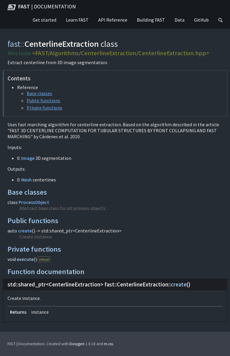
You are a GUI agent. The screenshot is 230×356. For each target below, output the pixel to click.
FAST (41, 7)
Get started (44, 20)
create (25, 231)
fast (13, 43)
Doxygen (76, 343)
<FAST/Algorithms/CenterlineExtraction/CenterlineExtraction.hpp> (120, 53)
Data (179, 20)
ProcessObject (34, 202)
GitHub (201, 20)
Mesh (26, 180)
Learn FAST (77, 20)
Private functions (44, 108)
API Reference (112, 20)
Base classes (39, 93)
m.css (108, 343)
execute (25, 259)
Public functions (43, 100)
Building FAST (151, 20)
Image (27, 158)
